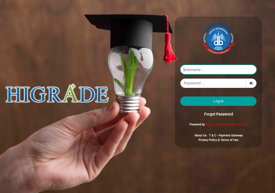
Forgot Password (218, 114)
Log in (218, 101)
